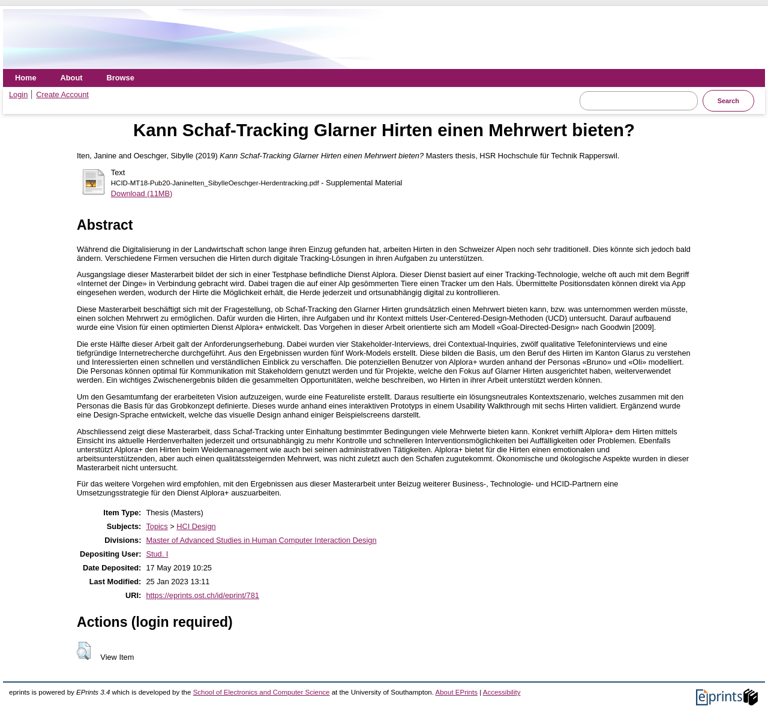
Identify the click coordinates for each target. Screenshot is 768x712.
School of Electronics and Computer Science (261, 692)
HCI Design (195, 526)
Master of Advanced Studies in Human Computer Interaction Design (261, 540)
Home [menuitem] (26, 77)
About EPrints (457, 692)
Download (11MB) (141, 193)
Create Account (62, 94)
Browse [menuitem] (120, 77)
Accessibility (502, 692)
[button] (84, 651)
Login (18, 94)
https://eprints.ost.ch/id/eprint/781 (202, 595)
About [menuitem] (72, 77)
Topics (156, 526)
